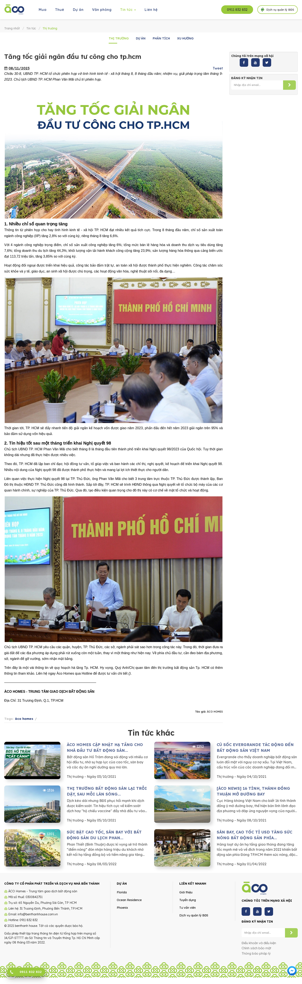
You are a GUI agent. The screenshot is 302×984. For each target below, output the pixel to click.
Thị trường (119, 38)
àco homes (24, 719)
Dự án (140, 38)
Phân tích (161, 38)
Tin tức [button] (128, 10)
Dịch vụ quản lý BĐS (193, 915)
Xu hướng (185, 38)
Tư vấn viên (187, 908)
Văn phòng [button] (102, 9)
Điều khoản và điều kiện (259, 943)
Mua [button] (42, 9)
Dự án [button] (78, 9)
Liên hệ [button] (151, 9)
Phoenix (122, 908)
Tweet (218, 68)
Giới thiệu (185, 892)
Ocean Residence (129, 900)
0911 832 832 (237, 9)
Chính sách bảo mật (256, 948)
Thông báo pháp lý (256, 953)
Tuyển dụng (187, 900)
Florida (122, 892)
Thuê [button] (59, 9)
